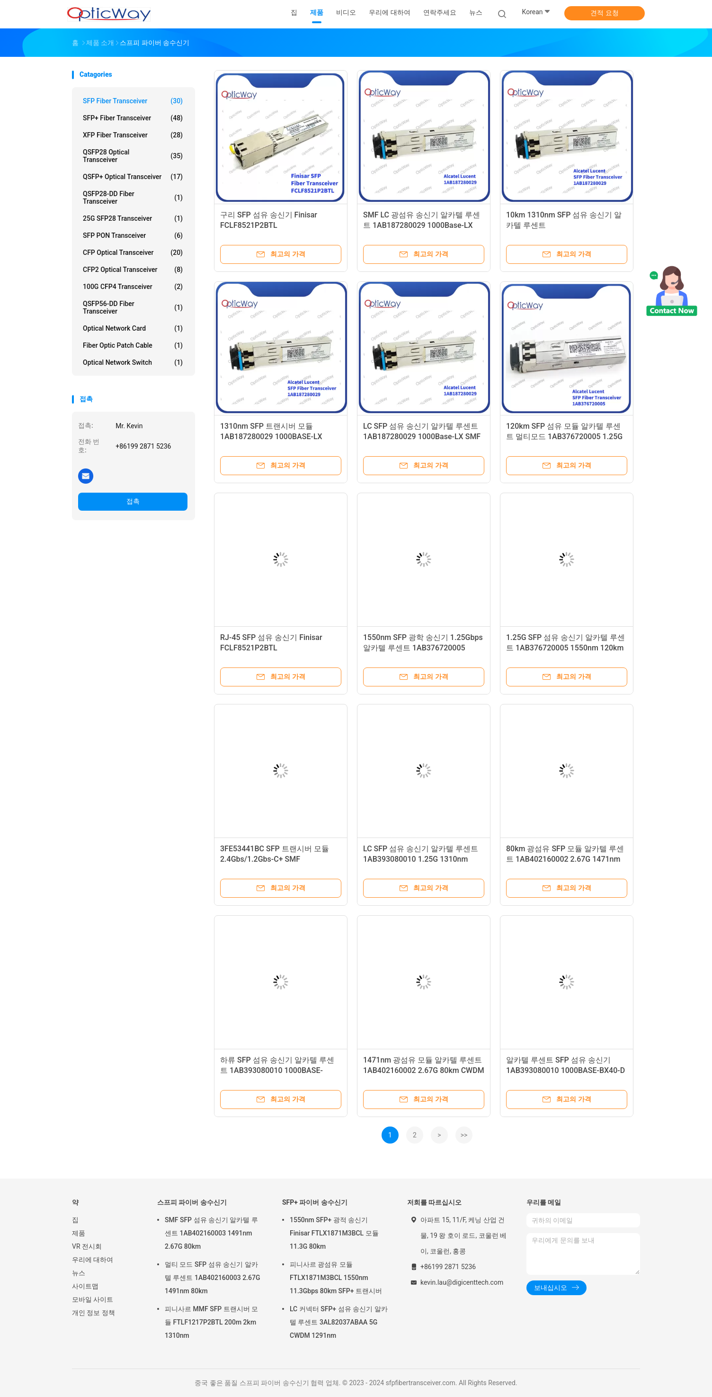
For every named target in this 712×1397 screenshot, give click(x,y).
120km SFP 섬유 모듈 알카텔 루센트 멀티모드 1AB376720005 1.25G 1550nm (564, 436)
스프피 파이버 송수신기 (192, 1202)
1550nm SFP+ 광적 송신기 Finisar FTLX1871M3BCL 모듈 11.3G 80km (334, 1233)
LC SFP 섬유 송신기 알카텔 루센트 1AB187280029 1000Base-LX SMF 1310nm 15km (422, 436)
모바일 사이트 (92, 1299)
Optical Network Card (133, 328)
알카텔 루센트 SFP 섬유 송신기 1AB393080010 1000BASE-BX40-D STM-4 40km (565, 1070)
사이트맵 (85, 1286)
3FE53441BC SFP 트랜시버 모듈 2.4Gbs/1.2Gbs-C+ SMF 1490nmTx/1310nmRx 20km (274, 859)
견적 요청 (604, 13)
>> (464, 1135)
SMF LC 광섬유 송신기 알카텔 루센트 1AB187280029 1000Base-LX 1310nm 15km (421, 225)
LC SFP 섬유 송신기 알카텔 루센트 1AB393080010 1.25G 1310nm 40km (420, 859)
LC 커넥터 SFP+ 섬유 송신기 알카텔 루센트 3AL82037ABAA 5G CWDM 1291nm (339, 1322)
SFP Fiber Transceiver (133, 101)
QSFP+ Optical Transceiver (133, 176)
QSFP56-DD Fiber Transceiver (133, 307)
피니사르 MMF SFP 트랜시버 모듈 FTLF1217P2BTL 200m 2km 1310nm (211, 1322)
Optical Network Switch (133, 362)
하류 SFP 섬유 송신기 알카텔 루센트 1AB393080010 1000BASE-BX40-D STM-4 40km (277, 1070)
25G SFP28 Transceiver (133, 218)
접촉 (133, 501)
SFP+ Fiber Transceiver (133, 118)
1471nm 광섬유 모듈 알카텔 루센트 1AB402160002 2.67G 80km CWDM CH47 (423, 1070)
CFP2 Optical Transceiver (133, 269)
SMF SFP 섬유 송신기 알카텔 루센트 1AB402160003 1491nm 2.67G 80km (211, 1233)
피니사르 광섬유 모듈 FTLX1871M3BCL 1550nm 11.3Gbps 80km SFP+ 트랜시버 (336, 1278)
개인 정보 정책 (93, 1312)
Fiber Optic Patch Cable (133, 345)
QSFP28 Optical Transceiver (133, 155)
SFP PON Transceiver (133, 235)
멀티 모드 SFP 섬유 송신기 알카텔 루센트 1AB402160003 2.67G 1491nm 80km (212, 1278)
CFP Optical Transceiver (133, 252)
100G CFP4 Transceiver (133, 286)
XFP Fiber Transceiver (133, 135)
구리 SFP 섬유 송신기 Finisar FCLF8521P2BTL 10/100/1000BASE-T (268, 225)
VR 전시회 (87, 1246)
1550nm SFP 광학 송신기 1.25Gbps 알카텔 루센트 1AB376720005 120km (423, 648)
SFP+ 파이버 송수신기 (314, 1202)
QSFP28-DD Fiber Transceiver (133, 197)
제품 (78, 1233)
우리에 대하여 (92, 1259)
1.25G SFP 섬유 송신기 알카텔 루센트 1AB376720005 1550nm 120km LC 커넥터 (565, 648)
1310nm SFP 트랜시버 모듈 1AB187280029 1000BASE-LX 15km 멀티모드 (271, 436)
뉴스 (78, 1273)
